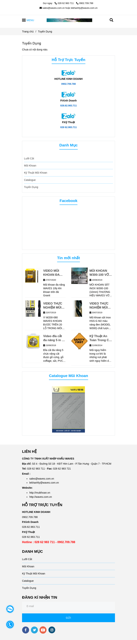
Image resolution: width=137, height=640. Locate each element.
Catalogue (30, 179)
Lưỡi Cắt (29, 158)
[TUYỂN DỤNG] (68, 72)
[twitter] (34, 630)
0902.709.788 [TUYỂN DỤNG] (84, 3)
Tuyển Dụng (31, 187)
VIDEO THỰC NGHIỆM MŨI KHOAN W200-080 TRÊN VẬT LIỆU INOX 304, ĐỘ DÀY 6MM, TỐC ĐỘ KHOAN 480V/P (54, 306)
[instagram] (51, 629)
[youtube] (43, 630)
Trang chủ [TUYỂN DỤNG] (28, 31)
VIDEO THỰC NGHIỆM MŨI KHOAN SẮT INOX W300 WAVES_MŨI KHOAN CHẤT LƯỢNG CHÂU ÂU (99, 306)
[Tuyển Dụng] (69, 20)
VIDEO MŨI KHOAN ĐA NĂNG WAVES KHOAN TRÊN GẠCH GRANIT (53, 273)
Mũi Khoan (30, 165)
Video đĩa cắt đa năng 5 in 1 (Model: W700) (53, 338)
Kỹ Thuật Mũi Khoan (35, 172)
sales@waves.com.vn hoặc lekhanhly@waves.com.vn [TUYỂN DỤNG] (69, 8)
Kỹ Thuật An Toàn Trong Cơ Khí (100, 338)
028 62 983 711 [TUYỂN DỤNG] (64, 3)
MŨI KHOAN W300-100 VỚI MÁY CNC (99, 273)
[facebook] (25, 630)
